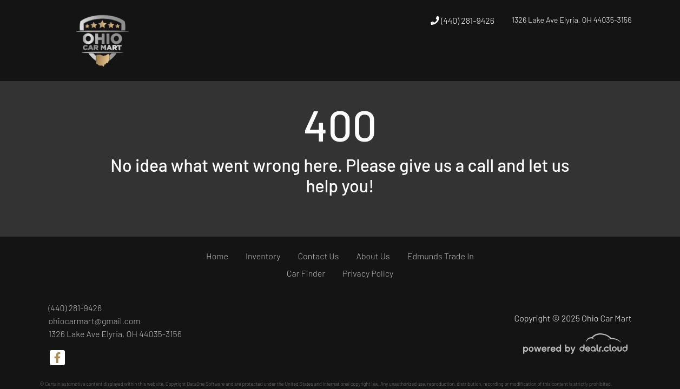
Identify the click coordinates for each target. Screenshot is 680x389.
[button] (398, 61)
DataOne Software (206, 384)
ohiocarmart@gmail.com (95, 321)
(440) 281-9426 (462, 20)
